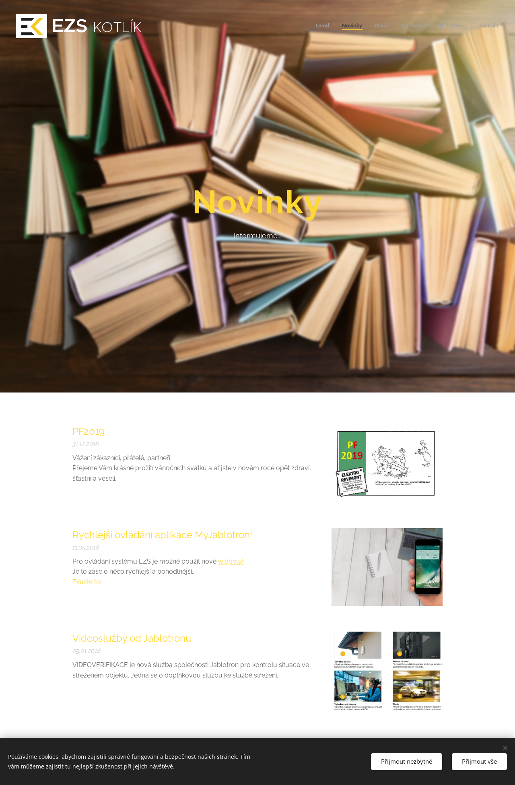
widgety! (230, 561)
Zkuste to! (87, 582)
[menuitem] (437, 26)
